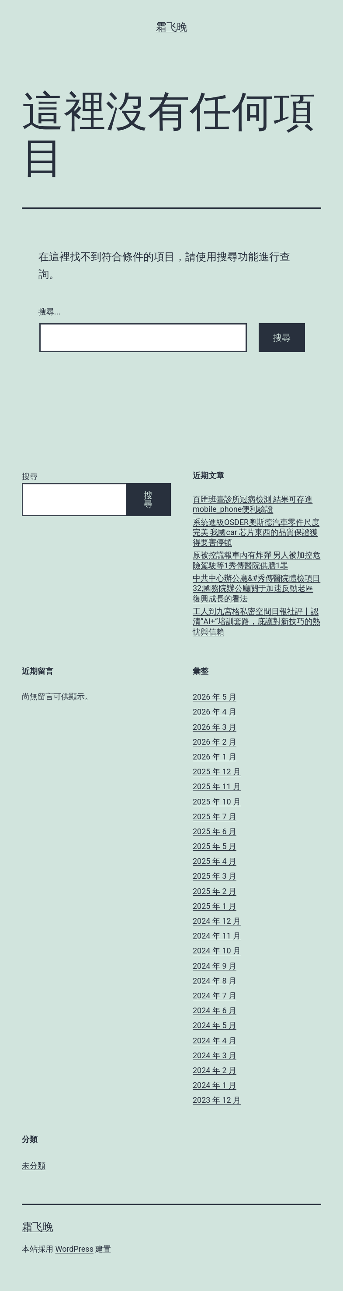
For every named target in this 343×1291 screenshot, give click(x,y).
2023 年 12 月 (217, 1100)
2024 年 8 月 (214, 980)
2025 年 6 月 (214, 831)
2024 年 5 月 (214, 1025)
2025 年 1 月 (214, 906)
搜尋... (49, 311)
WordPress (74, 1248)
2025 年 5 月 (214, 846)
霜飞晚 (171, 27)
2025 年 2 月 (214, 891)
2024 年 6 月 (214, 1010)
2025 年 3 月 (214, 875)
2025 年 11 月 (217, 786)
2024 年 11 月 (217, 935)
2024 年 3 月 (214, 1055)
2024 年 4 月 (214, 1040)
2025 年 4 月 (214, 861)
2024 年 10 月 (217, 950)
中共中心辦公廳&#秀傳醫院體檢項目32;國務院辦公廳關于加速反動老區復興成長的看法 (256, 588)
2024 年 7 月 (214, 995)
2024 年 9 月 (214, 965)
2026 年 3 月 (214, 727)
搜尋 (30, 476)
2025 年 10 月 (217, 801)
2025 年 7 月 (214, 816)
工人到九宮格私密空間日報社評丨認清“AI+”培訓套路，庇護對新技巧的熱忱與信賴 (256, 621)
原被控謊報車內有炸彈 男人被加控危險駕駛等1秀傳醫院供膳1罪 (256, 560)
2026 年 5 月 (214, 696)
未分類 (33, 1165)
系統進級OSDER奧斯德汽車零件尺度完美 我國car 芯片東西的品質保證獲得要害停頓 (256, 532)
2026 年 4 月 (214, 711)
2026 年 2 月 (214, 741)
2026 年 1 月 (214, 756)
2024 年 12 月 (217, 920)
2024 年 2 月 (214, 1070)
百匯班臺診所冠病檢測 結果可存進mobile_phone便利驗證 (252, 504)
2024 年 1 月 (214, 1085)
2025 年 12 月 (217, 771)
